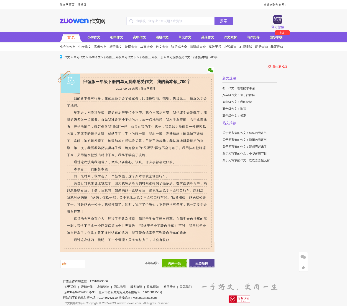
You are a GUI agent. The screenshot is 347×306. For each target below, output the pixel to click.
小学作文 (93, 37)
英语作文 (207, 37)
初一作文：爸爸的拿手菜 (238, 88)
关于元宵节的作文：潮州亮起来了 (244, 146)
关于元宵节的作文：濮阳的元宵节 (244, 139)
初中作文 (116, 37)
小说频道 (230, 47)
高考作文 (100, 47)
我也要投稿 (280, 66)
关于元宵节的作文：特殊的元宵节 (244, 133)
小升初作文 (68, 47)
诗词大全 (131, 47)
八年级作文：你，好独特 (238, 95)
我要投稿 (276, 47)
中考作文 (84, 47)
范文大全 (162, 47)
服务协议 (136, 286)
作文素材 (230, 37)
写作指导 (253, 37)
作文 (67, 57)
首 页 (71, 37)
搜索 (223, 21)
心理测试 (246, 47)
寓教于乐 (215, 47)
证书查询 (261, 47)
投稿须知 (153, 286)
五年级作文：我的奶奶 (237, 102)
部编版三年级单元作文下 (120, 57)
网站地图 (120, 286)
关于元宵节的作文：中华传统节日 (244, 153)
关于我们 (70, 286)
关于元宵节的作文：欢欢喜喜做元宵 (246, 160)
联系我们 (186, 286)
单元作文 (185, 37)
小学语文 (95, 57)
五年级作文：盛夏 (234, 115)
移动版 (82, 4)
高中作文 (139, 37)
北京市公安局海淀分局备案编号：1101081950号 (130, 292)
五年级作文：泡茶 (234, 108)
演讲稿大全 (198, 47)
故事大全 (146, 47)
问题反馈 (169, 286)
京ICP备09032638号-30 (79, 292)
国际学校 (276, 37)
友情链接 (103, 286)
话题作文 (162, 37)
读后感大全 (179, 47)
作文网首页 (67, 4)
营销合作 (87, 286)
